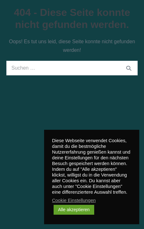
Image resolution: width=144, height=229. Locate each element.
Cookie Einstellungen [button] (74, 200)
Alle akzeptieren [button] (74, 209)
